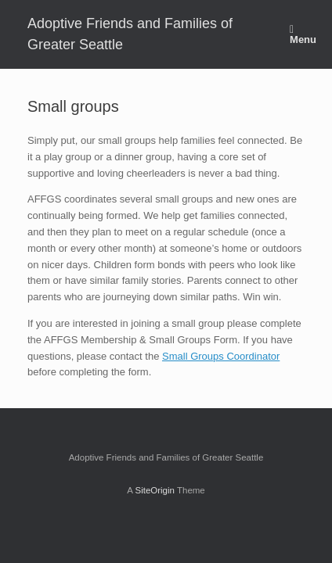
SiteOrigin (155, 490)
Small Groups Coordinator (221, 356)
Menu (303, 34)
